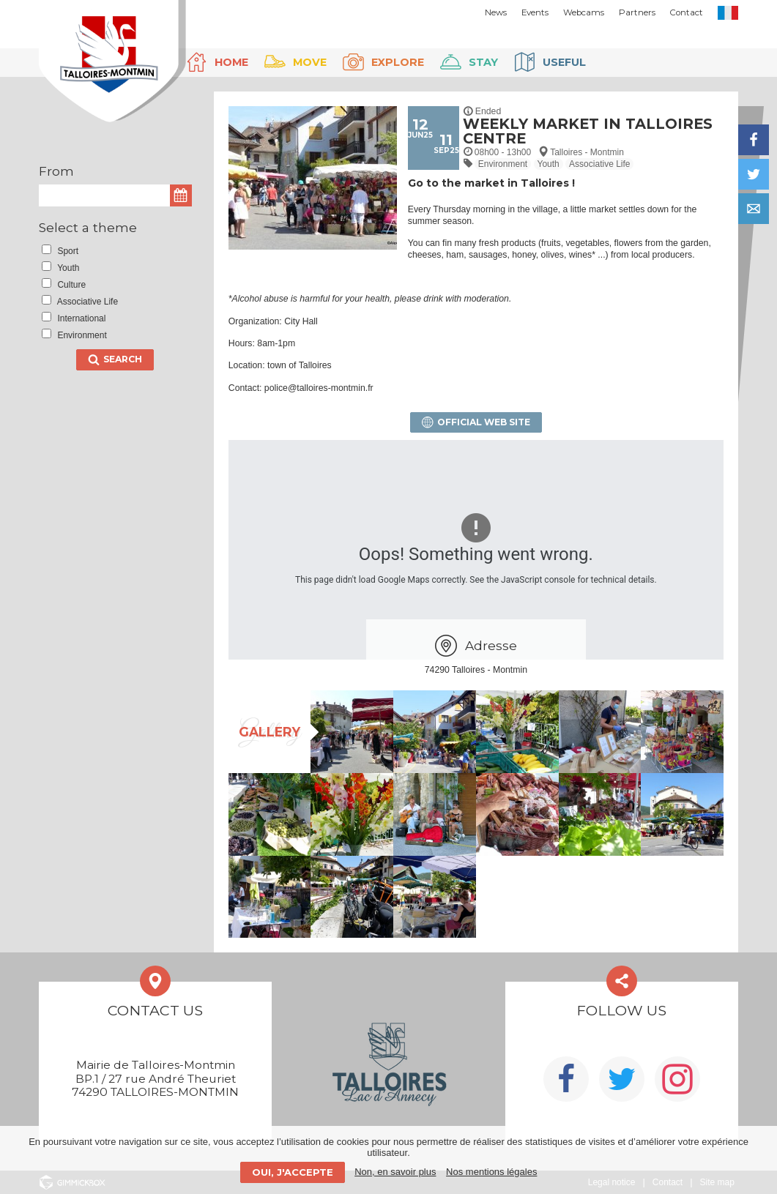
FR (728, 13)
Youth (548, 164)
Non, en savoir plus (395, 1171)
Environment (502, 164)
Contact (686, 12)
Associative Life (599, 164)
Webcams (583, 12)
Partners (637, 12)
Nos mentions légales (491, 1171)
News (496, 12)
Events (535, 12)
